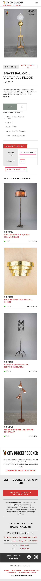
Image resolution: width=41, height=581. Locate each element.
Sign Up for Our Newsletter (20, 493)
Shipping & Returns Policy (31, 570)
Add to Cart (16, 169)
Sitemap (6, 570)
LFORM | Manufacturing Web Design (20, 575)
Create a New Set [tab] (15, 146)
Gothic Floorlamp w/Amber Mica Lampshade (17, 236)
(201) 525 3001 (7, 5)
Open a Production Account (27, 572)
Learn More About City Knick (21, 471)
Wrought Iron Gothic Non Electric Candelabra (16, 366)
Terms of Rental (16, 570)
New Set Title (11, 154)
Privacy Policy (12, 572)
